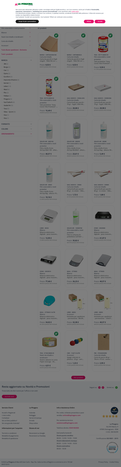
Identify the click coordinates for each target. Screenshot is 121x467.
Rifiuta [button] (89, 21)
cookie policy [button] (75, 11)
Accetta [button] (100, 21)
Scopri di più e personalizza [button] (27, 21)
